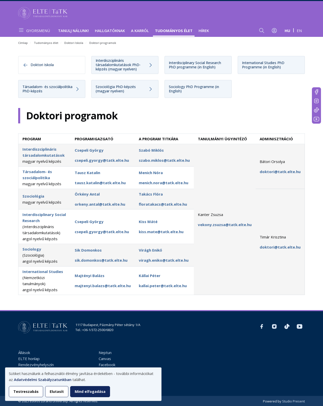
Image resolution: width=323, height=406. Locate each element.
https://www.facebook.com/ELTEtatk (316, 91)
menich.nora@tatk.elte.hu (163, 182)
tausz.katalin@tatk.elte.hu (100, 182)
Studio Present (293, 401)
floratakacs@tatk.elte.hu (163, 204)
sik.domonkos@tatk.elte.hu (101, 260)
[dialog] (83, 384)
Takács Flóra (151, 194)
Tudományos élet (174, 30)
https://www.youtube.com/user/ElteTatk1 (316, 119)
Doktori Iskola (73, 43)
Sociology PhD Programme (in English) (194, 88)
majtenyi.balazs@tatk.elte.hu (103, 285)
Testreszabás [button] (26, 391)
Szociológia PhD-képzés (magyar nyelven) (116, 88)
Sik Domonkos (88, 250)
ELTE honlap (29, 358)
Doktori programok (102, 43)
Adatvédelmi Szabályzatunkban (42, 379)
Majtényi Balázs (89, 275)
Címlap (23, 43)
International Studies (42, 271)
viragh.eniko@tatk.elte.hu (164, 260)
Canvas (105, 358)
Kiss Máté (148, 221)
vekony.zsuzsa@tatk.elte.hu (225, 224)
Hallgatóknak (110, 30)
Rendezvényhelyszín (36, 364)
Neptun (105, 352)
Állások (24, 352)
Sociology (31, 249)
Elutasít (57, 391)
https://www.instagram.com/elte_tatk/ (316, 100)
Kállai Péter (149, 275)
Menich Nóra (151, 172)
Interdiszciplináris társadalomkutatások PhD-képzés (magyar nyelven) (118, 64)
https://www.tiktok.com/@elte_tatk (316, 110)
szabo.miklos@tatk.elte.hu (164, 160)
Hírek (204, 30)
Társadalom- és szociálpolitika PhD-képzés (47, 88)
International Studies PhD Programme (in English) (263, 64)
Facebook (107, 364)
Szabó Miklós (151, 150)
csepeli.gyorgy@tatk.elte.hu (102, 160)
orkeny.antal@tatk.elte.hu (100, 204)
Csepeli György (89, 150)
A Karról (140, 30)
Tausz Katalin (87, 172)
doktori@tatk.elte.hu (280, 171)
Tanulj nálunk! (73, 30)
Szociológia (33, 196)
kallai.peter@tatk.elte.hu (163, 285)
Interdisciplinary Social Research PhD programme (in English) (195, 64)
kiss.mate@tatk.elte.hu (161, 231)
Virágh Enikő (150, 250)
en (299, 30)
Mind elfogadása (90, 391)
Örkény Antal (87, 194)
